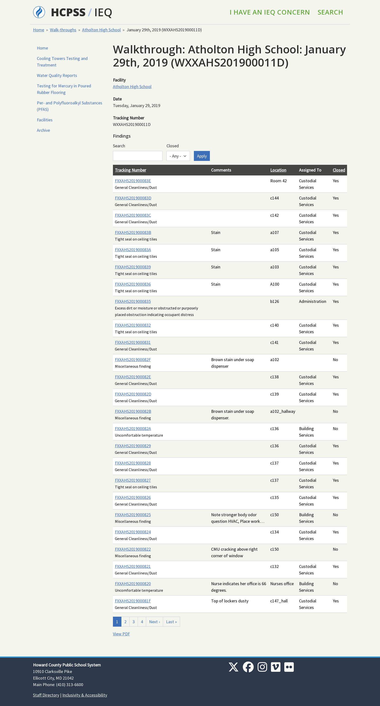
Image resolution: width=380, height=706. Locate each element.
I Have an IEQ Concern (270, 12)
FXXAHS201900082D (133, 394)
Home (38, 30)
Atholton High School (101, 30)
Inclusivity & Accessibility (84, 695)
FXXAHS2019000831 (133, 342)
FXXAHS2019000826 (133, 497)
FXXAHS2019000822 (133, 549)
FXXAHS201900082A (133, 428)
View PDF (121, 634)
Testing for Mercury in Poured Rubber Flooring (64, 89)
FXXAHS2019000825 (133, 514)
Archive (43, 130)
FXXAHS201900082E (133, 377)
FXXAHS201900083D (133, 198)
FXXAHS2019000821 (133, 566)
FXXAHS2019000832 (133, 325)
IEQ (103, 12)
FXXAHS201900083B (133, 232)
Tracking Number (130, 170)
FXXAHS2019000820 (133, 583)
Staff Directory (46, 695)
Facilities (45, 120)
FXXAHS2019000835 (133, 301)
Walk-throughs (63, 30)
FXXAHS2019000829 (133, 446)
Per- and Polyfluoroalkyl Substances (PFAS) (69, 106)
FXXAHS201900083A (133, 249)
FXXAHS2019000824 (133, 532)
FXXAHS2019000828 (133, 463)
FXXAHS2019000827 (133, 480)
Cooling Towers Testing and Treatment (62, 62)
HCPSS (68, 12)
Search (330, 12)
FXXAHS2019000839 (133, 267)
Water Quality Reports (57, 75)
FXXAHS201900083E (133, 180)
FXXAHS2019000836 (133, 284)
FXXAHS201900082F (133, 359)
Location (278, 170)
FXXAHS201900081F (133, 601)
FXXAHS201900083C (133, 215)
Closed (172, 146)
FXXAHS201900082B (133, 411)
